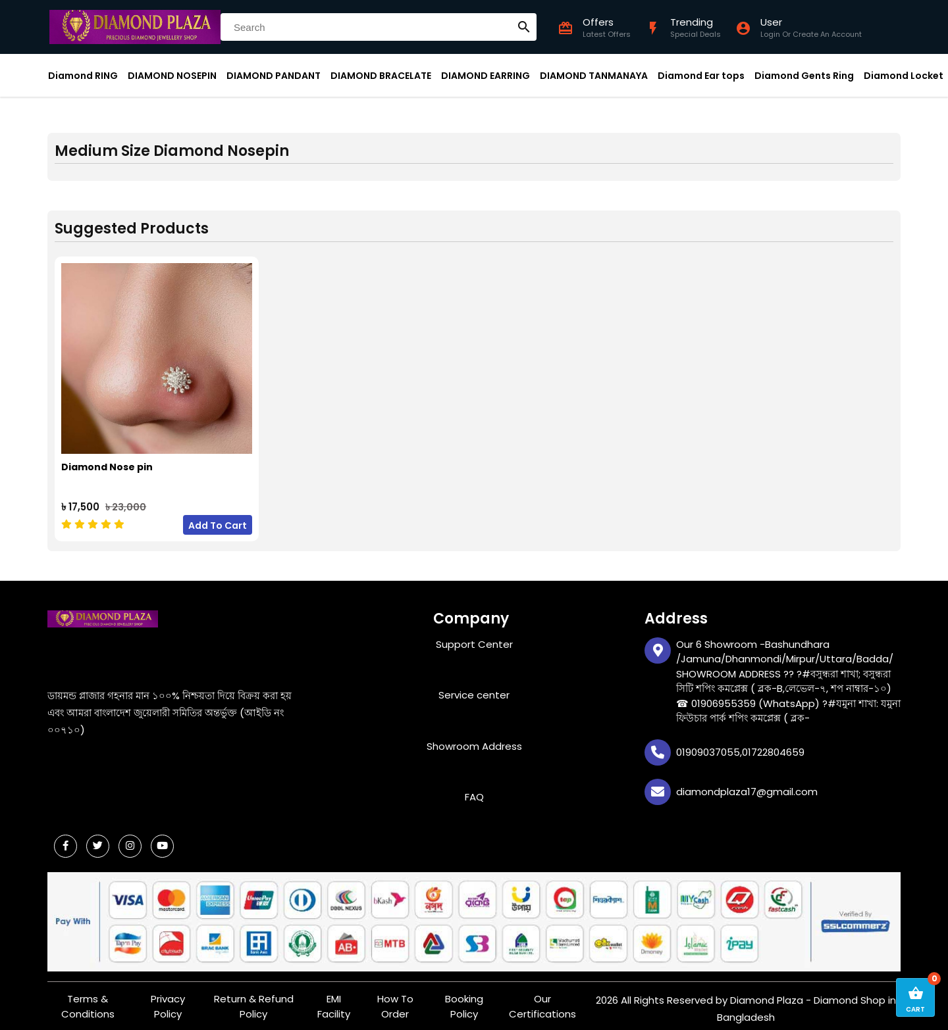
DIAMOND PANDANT (273, 75)
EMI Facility (333, 1000)
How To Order (395, 1000)
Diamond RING (83, 75)
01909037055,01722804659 (740, 745)
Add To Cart (217, 519)
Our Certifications (542, 1000)
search (524, 27)
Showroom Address (474, 740)
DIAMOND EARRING (485, 75)
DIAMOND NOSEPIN (172, 75)
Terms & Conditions (88, 1000)
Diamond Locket (903, 75)
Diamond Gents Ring (804, 75)
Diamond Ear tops (701, 75)
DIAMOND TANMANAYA (594, 75)
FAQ (474, 791)
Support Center (474, 638)
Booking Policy (464, 1000)
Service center (474, 689)
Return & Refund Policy (254, 1000)
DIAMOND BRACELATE (380, 75)
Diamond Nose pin (107, 460)
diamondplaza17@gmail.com (747, 785)
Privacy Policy (168, 1000)
